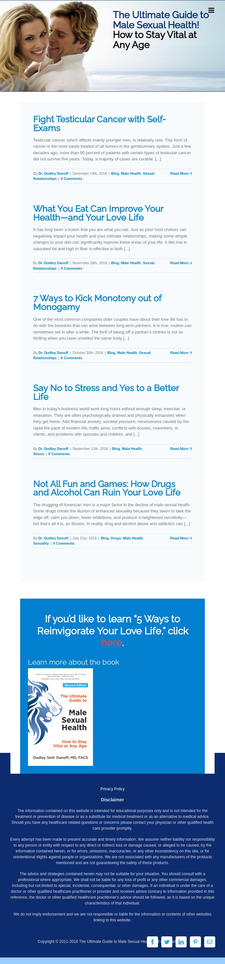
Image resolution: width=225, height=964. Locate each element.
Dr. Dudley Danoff (53, 173)
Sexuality (41, 543)
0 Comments (71, 179)
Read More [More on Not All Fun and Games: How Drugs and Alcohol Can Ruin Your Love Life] (179, 538)
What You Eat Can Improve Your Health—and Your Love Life (98, 213)
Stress (38, 454)
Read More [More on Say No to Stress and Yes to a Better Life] (179, 449)
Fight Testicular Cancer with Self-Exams (99, 123)
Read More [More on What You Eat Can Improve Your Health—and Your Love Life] (179, 263)
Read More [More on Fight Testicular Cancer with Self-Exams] (179, 173)
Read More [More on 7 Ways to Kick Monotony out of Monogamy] (179, 353)
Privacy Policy (112, 789)
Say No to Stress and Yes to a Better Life (106, 392)
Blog (115, 173)
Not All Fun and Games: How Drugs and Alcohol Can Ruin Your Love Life (106, 488)
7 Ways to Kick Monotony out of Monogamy (97, 302)
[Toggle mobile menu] (211, 10)
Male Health (131, 173)
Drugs (116, 538)
